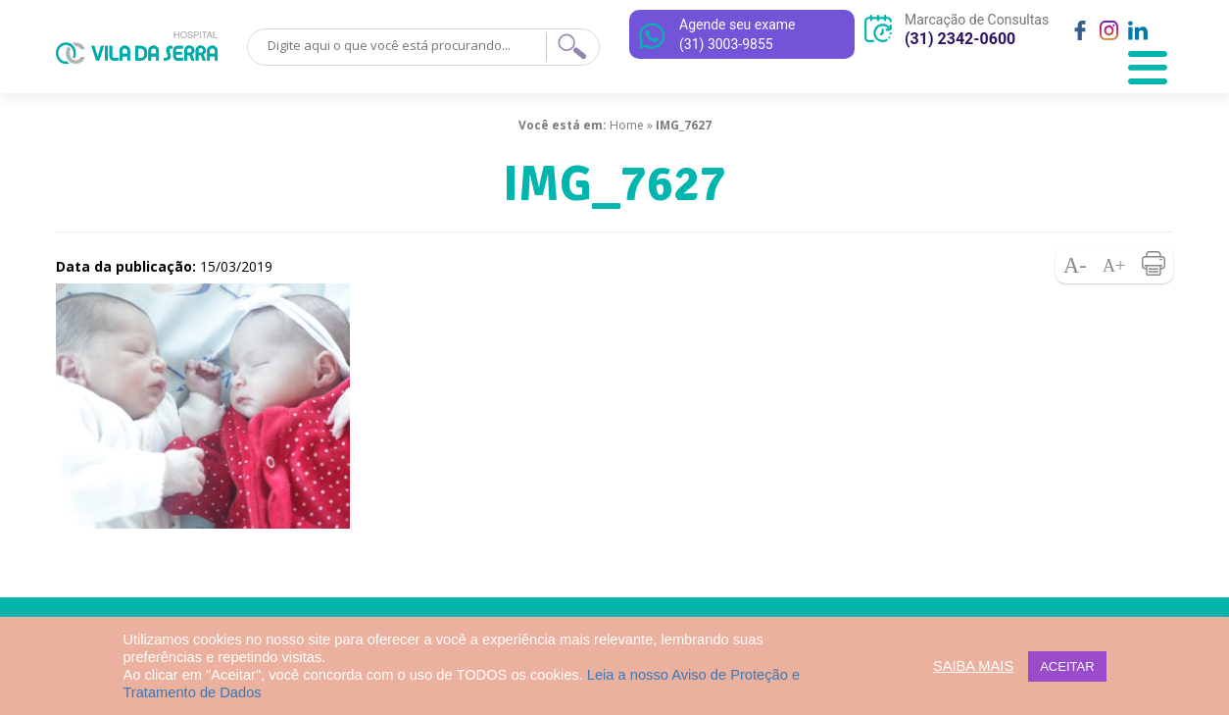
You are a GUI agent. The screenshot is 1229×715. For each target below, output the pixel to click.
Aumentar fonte (1114, 263)
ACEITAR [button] (1067, 666)
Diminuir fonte (1075, 263)
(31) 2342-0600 (960, 38)
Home (627, 125)
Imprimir (1153, 263)
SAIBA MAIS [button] (973, 666)
